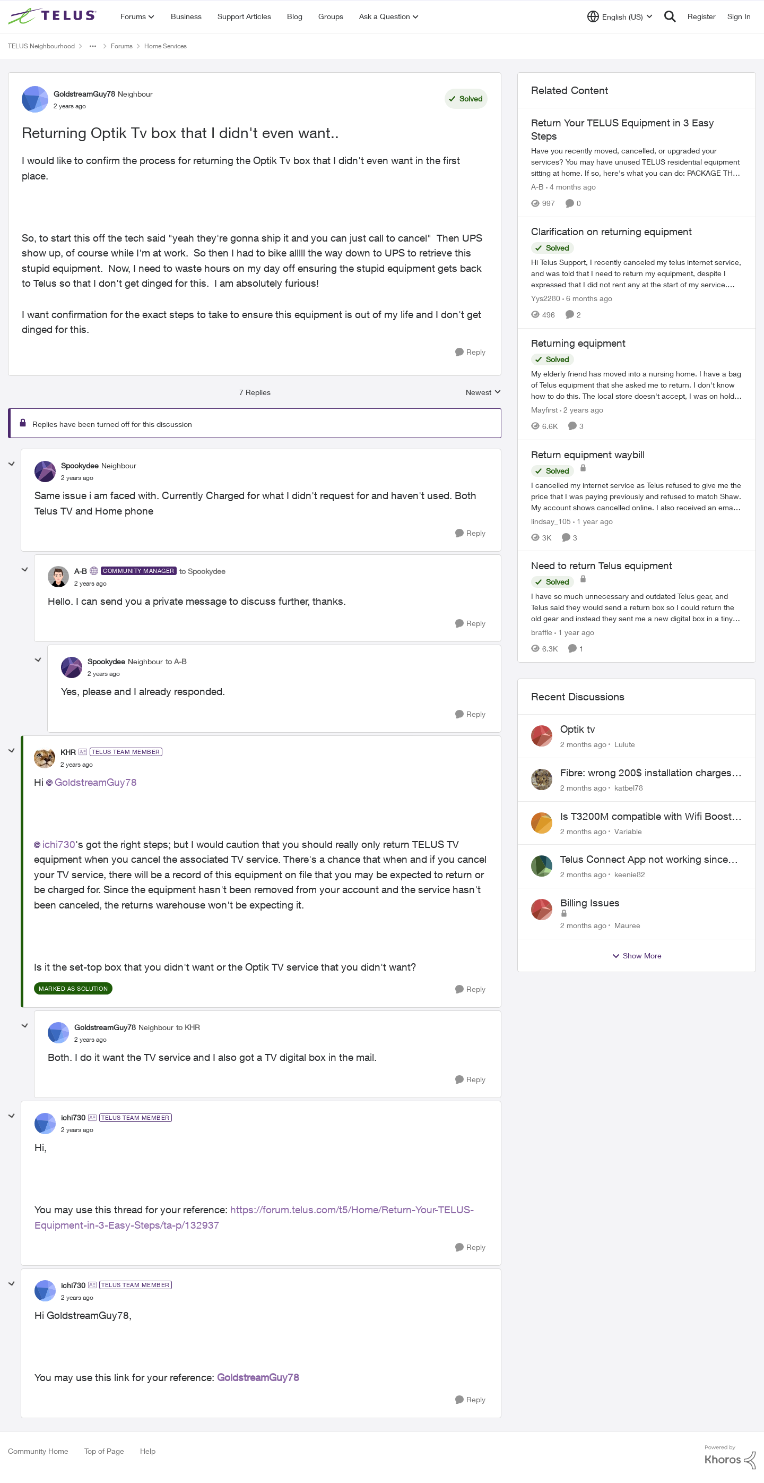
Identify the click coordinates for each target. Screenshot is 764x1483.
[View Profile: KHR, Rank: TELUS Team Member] (44, 757)
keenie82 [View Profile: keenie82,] (629, 874)
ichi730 (58, 844)
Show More (637, 956)
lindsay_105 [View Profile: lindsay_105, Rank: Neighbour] (551, 520)
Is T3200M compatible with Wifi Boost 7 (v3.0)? (650, 816)
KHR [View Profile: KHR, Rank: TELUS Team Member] (68, 752)
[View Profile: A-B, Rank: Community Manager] (58, 576)
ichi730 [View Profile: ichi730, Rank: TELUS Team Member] (73, 1117)
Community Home (38, 1450)
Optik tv (577, 729)
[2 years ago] (581, 409)
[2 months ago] (583, 744)
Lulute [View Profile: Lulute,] (624, 744)
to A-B (176, 661)
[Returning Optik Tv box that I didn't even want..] (77, 478)
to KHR (188, 1027)
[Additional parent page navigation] (92, 46)
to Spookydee (202, 571)
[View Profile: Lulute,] (541, 736)
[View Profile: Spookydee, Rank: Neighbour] (45, 471)
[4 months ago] (571, 186)
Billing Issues (590, 902)
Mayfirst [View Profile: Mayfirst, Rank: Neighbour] (544, 409)
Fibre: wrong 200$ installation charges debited (646, 773)
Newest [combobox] (483, 393)
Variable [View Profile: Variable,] (628, 830)
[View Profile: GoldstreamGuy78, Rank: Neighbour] (35, 99)
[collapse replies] (11, 464)
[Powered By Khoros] (730, 1457)
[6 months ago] (587, 298)
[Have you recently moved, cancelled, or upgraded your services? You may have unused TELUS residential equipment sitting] (636, 161)
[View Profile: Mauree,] (541, 909)
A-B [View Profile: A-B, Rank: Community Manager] (80, 571)
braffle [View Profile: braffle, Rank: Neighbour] (541, 632)
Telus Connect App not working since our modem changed (644, 859)
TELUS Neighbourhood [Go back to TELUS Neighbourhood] (41, 46)
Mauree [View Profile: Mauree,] (627, 925)
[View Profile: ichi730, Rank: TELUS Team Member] (45, 1123)
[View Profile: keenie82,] (541, 866)
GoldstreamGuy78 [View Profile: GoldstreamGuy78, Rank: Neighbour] (84, 93)
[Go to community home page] (53, 16)
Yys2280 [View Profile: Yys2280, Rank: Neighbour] (545, 298)
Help (147, 1450)
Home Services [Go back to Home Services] (165, 46)
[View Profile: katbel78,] (541, 779)
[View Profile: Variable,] (541, 823)
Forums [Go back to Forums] (122, 46)
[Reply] (470, 352)
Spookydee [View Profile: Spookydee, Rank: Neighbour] (80, 465)
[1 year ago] (593, 520)
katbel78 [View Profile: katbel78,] (628, 787)
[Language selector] (620, 16)
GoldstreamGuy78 (96, 782)
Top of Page (104, 1450)
